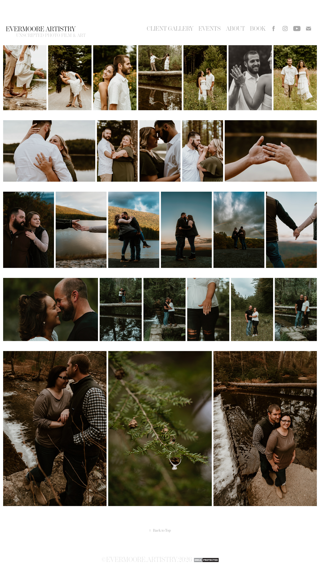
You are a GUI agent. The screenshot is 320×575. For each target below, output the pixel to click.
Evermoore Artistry (41, 29)
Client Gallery (170, 28)
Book (258, 28)
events (209, 28)
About (235, 28)
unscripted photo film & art (51, 35)
